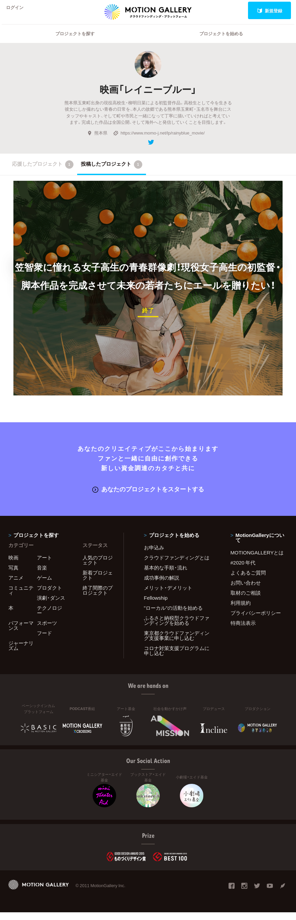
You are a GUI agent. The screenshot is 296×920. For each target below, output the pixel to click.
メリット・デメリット (168, 595)
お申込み (154, 555)
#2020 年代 (243, 570)
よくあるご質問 (248, 580)
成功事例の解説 (161, 585)
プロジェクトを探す (75, 42)
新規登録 (270, 10)
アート (44, 565)
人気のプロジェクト (98, 567)
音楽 (42, 575)
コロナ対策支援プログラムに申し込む (176, 658)
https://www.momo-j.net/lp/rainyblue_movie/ (159, 141)
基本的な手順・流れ (165, 575)
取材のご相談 (246, 600)
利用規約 (241, 610)
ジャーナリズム (21, 653)
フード (44, 640)
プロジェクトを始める (221, 42)
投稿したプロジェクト (111, 173)
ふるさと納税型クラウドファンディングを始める (176, 628)
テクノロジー (49, 618)
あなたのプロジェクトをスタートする (148, 496)
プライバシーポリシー (256, 620)
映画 (13, 565)
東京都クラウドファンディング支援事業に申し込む (176, 643)
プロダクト (49, 595)
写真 (13, 575)
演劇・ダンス (51, 605)
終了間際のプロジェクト (98, 598)
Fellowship (156, 605)
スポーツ (47, 630)
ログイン (18, 10)
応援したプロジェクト (42, 173)
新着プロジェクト (98, 583)
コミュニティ (21, 598)
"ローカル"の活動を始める (173, 615)
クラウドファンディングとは (176, 565)
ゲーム (44, 585)
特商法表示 (243, 630)
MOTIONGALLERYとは (257, 560)
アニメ (15, 585)
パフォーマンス (21, 633)
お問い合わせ (246, 590)
